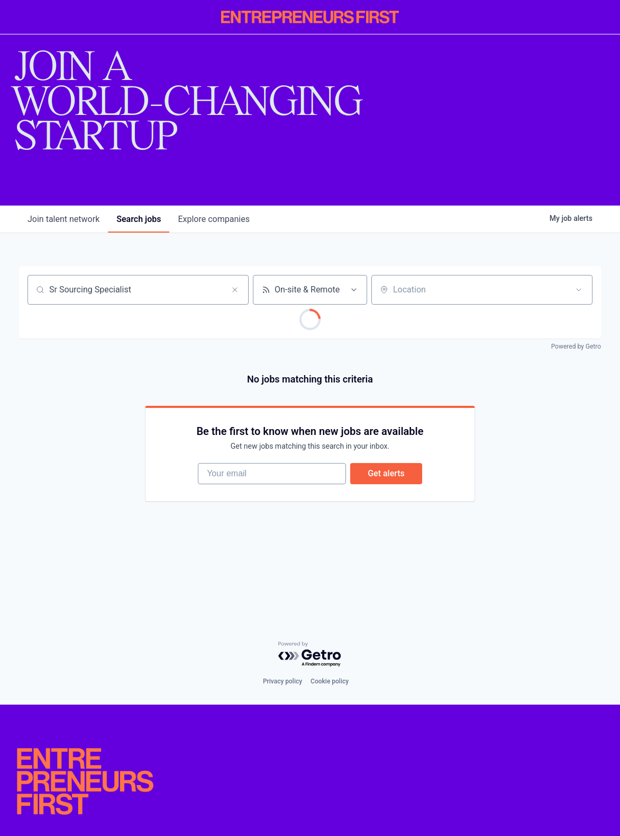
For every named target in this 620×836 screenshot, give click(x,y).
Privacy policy (282, 681)
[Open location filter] (578, 289)
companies (213, 219)
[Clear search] (235, 289)
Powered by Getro (576, 346)
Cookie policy (330, 681)
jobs (138, 219)
